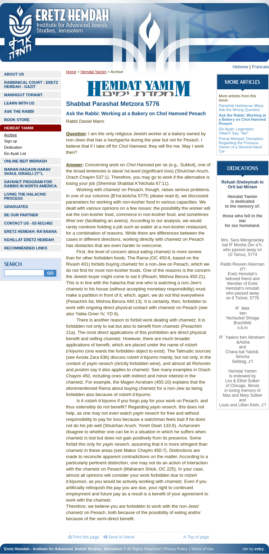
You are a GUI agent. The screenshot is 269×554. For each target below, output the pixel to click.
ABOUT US (14, 74)
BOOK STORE (17, 120)
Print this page (83, 537)
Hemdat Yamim (93, 72)
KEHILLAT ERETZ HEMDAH (29, 240)
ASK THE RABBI (19, 111)
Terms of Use (202, 549)
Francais (260, 66)
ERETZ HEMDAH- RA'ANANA (30, 231)
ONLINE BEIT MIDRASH (25, 161)
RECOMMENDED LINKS (25, 248)
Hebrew (240, 66)
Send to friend (119, 537)
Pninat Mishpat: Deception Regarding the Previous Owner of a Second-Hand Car (241, 145)
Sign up (10, 141)
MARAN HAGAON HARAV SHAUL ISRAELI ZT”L (27, 171)
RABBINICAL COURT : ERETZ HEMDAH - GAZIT (31, 84)
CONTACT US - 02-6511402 (28, 223)
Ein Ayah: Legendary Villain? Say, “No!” (236, 131)
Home (71, 72)
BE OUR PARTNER (21, 215)
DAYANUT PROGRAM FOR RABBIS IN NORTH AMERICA (30, 184)
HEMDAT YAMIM (19, 128)
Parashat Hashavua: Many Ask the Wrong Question (241, 107)
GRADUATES (16, 207)
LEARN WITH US (19, 103)
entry (259, 549)
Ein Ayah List (15, 153)
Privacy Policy (175, 549)
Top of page (196, 537)
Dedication (13, 147)
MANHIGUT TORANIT (23, 95)
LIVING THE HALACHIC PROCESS (25, 196)
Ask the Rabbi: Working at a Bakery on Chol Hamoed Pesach (242, 119)
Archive (10, 135)
